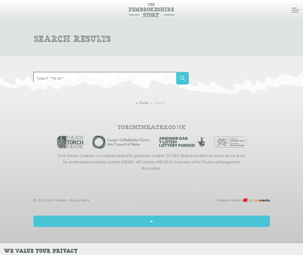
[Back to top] (151, 221)
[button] (182, 78)
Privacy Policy (79, 200)
